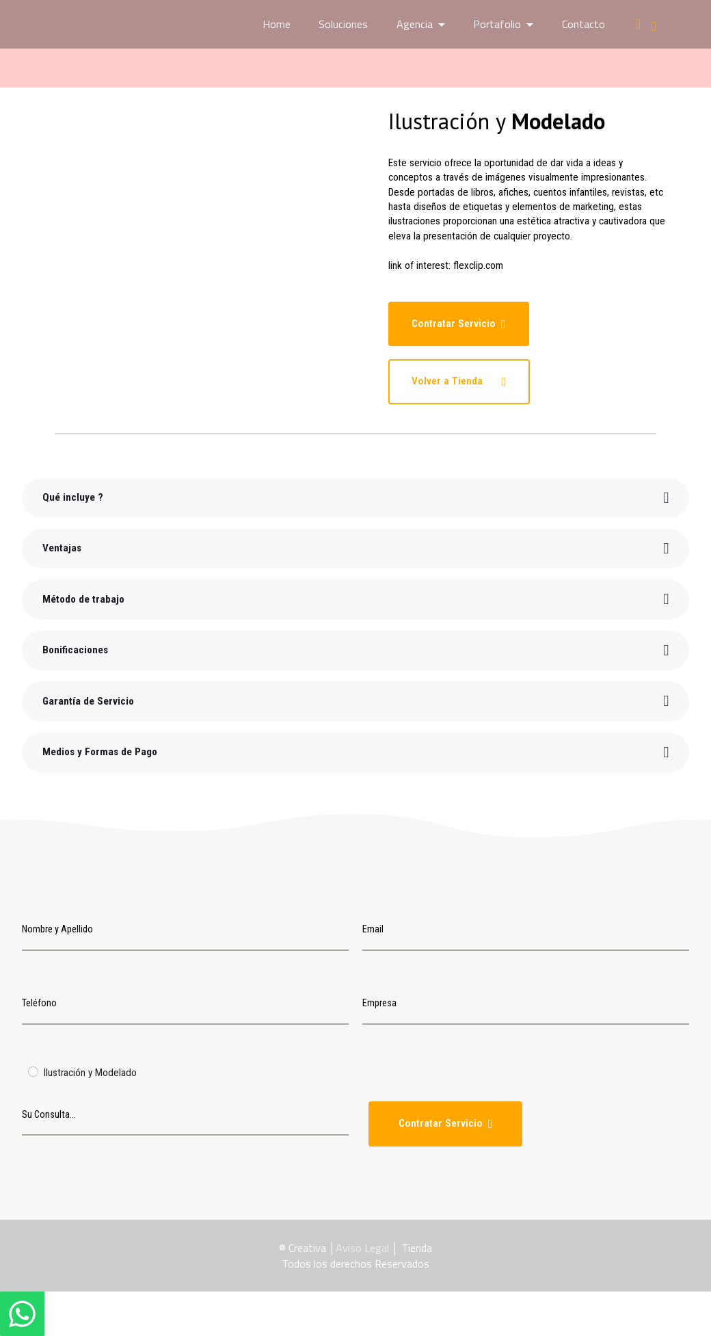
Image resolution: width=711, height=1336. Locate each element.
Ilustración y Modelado (90, 1072)
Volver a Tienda (458, 381)
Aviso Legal (362, 1248)
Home (277, 23)
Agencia (415, 23)
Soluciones (343, 23)
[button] (355, 497)
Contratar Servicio (458, 323)
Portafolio (497, 23)
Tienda (416, 1248)
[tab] (355, 497)
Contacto (583, 23)
